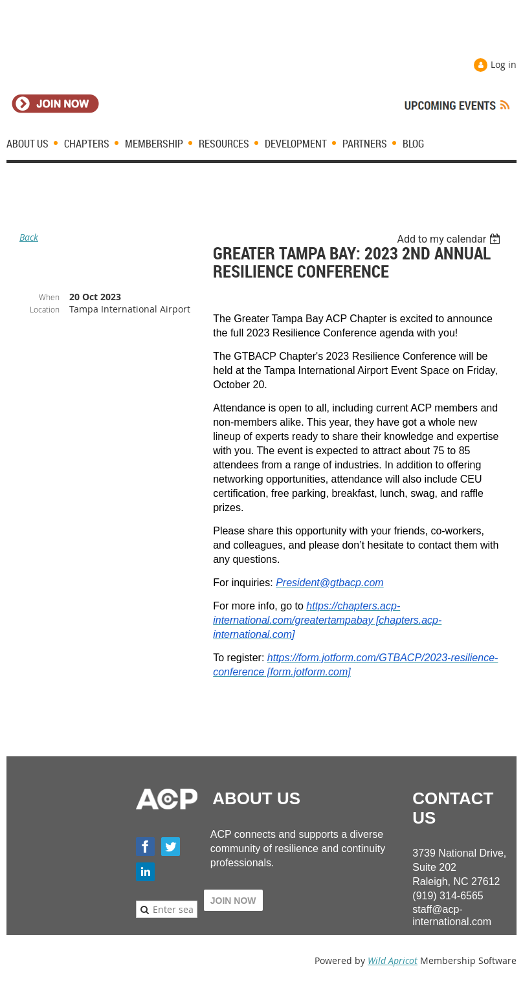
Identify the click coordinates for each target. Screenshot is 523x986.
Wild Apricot (392, 960)
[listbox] (450, 239)
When (49, 297)
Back (28, 237)
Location (45, 309)
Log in (504, 64)
